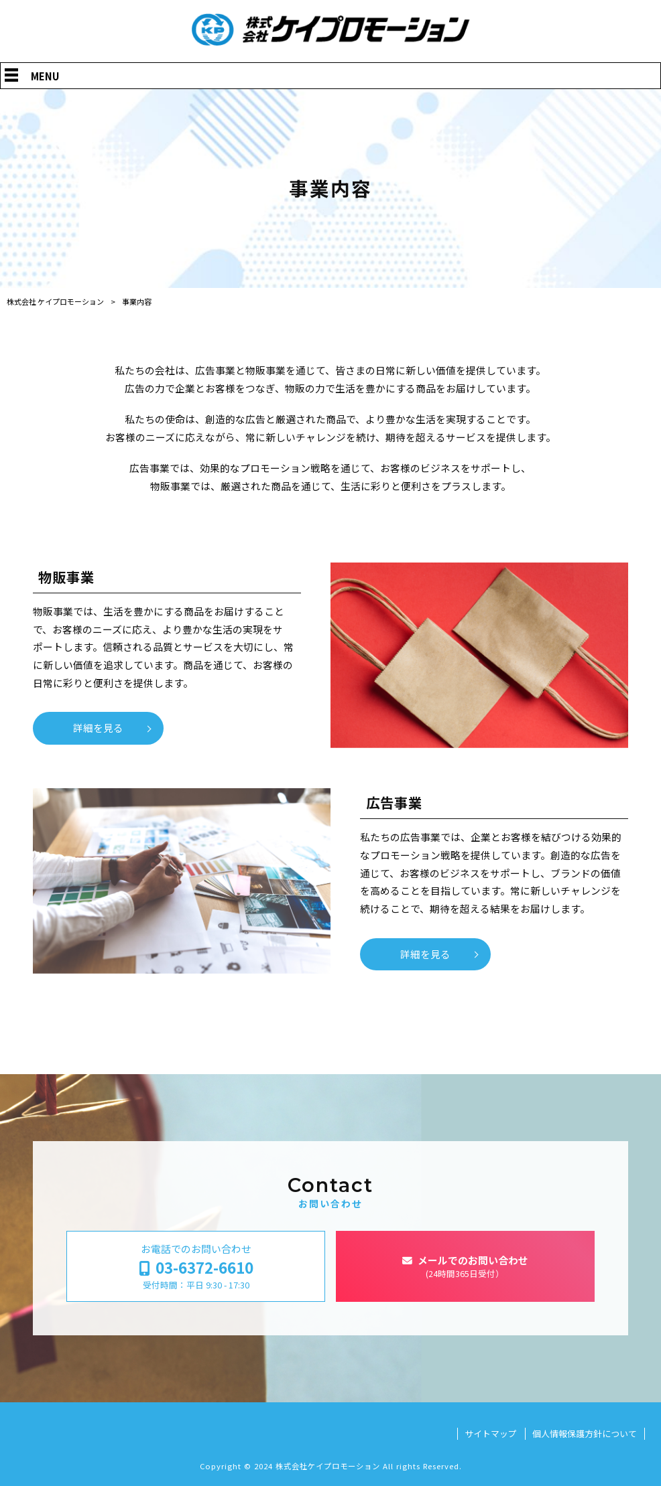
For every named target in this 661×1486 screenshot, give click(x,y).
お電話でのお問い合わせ (196, 1266)
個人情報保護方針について (584, 1434)
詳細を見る (98, 728)
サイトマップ (491, 1434)
